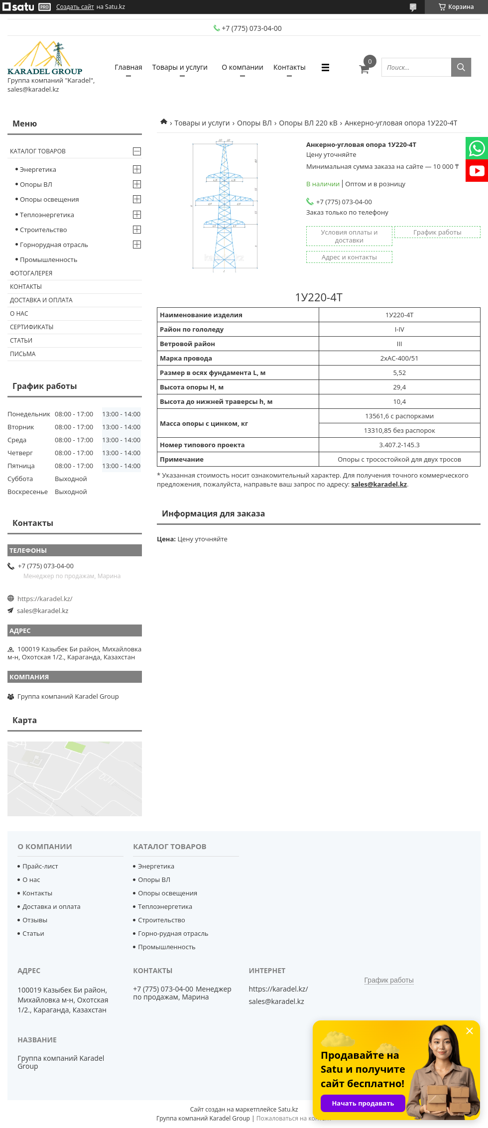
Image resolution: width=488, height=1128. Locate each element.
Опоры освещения (49, 199)
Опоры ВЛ (254, 122)
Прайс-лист (40, 866)
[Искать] (461, 67)
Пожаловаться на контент (294, 1118)
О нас (19, 313)
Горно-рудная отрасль (173, 933)
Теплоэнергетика (47, 214)
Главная (128, 67)
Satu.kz (288, 1109)
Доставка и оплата (41, 300)
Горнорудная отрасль (54, 244)
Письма (22, 354)
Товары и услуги (180, 67)
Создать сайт (75, 6)
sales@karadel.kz (42, 611)
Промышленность (48, 259)
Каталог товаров (38, 151)
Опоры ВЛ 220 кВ (308, 122)
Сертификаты (32, 327)
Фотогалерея (31, 273)
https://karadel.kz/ (45, 599)
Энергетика (38, 169)
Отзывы (34, 919)
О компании (242, 67)
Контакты (289, 67)
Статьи (21, 340)
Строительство (43, 229)
